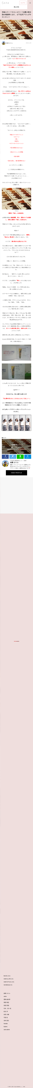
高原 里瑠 (6, 1005)
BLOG (4, 437)
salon (5, 996)
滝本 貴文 (6, 1020)
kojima (5, 1026)
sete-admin (7, 1029)
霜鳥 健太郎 (7, 999)
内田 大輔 (6, 1014)
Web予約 (23, 3)
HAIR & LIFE (7, 979)
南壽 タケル (7, 993)
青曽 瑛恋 (6, 1002)
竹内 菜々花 (7, 1008)
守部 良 (6, 1017)
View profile (16, 472)
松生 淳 (6, 1011)
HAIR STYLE (7, 982)
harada (6, 1023)
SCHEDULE (7, 985)
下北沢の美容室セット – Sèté (18, 460)
